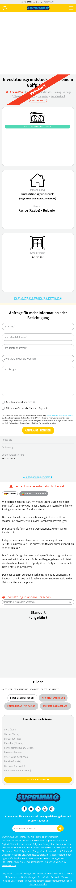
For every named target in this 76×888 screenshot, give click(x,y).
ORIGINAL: (33, 493)
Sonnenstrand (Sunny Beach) (19, 747)
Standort (35, 689)
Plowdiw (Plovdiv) (13, 743)
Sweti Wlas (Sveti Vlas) (16, 756)
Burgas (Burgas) (12, 738)
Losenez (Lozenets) (14, 752)
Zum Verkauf (58, 96)
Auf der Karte (38, 101)
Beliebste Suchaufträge (55, 706)
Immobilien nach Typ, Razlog (21, 706)
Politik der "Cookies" (60, 877)
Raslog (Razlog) (62, 92)
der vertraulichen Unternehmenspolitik (60, 415)
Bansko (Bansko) (12, 761)
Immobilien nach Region (22, 698)
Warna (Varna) (11, 734)
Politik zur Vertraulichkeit (49, 873)
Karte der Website (38, 884)
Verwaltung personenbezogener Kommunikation (48, 880)
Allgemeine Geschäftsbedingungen (19, 873)
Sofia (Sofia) (10, 729)
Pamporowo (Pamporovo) (17, 770)
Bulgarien (43, 96)
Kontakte (54, 689)
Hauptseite (6, 689)
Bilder (44, 689)
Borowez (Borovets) (14, 766)
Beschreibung (21, 689)
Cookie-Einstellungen (13, 880)
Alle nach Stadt (38, 779)
